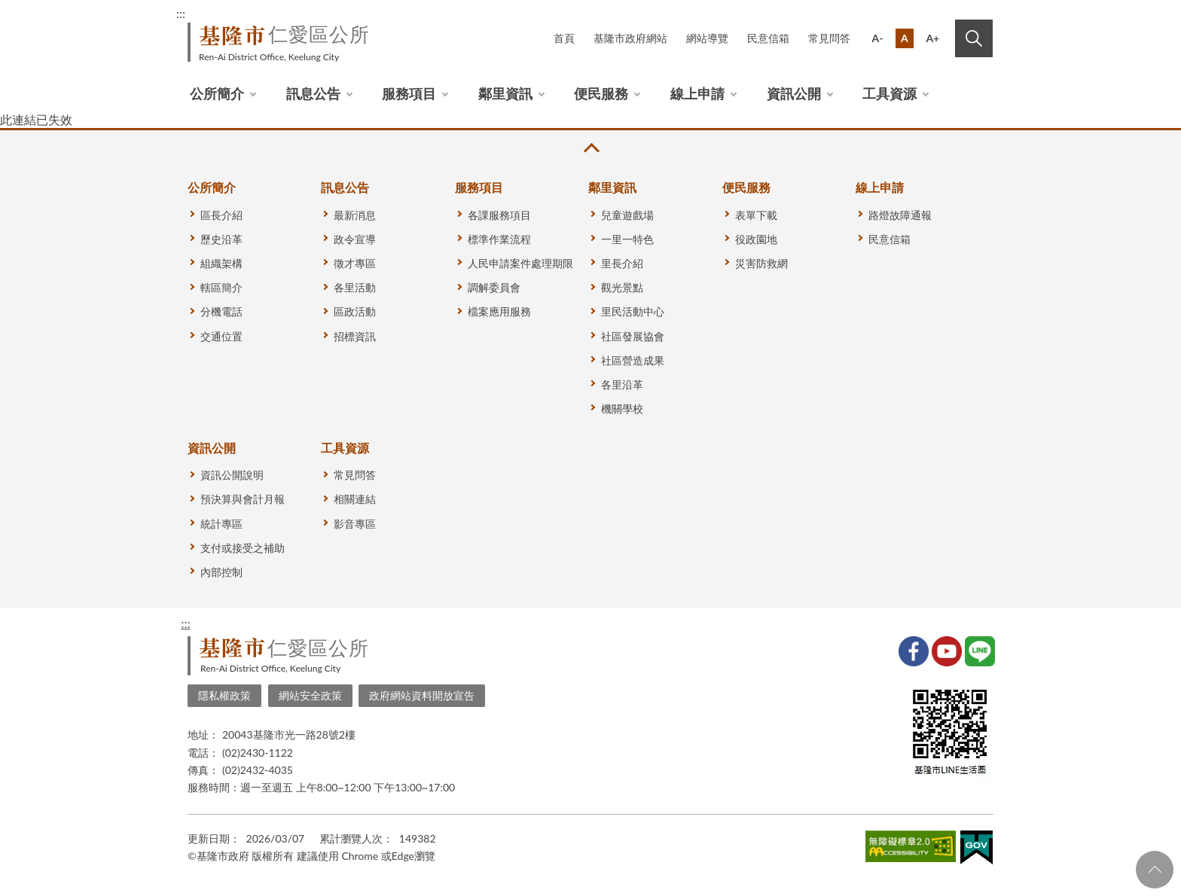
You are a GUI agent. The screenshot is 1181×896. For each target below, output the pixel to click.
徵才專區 (355, 263)
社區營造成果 (632, 360)
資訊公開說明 (232, 474)
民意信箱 (768, 38)
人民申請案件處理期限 (520, 263)
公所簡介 (217, 93)
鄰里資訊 (505, 93)
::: (180, 13)
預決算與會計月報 (242, 498)
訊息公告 (313, 93)
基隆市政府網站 (630, 38)
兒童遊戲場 (627, 215)
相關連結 (355, 498)
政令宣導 (355, 239)
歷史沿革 (221, 239)
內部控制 (221, 571)
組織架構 (221, 263)
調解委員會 (494, 287)
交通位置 (221, 336)
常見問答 (829, 38)
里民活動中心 (632, 311)
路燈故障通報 (900, 215)
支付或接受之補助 (242, 547)
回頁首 (1154, 869)
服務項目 (409, 93)
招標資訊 (355, 336)
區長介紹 (221, 215)
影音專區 (355, 523)
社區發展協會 (632, 336)
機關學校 (622, 408)
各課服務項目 (499, 215)
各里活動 (355, 287)
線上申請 (697, 93)
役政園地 (756, 239)
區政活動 (355, 311)
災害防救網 (761, 263)
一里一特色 (627, 239)
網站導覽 (707, 38)
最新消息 (355, 215)
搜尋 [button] (974, 38)
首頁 (564, 38)
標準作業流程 (499, 239)
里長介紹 (622, 263)
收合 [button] (590, 148)
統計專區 (221, 523)
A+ (932, 38)
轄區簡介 (221, 287)
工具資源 (889, 93)
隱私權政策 (224, 695)
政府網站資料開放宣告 (422, 695)
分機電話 (221, 311)
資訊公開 (794, 93)
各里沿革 (622, 384)
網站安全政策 (310, 695)
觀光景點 (622, 287)
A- (877, 38)
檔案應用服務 (499, 311)
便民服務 (601, 93)
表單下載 (756, 215)
